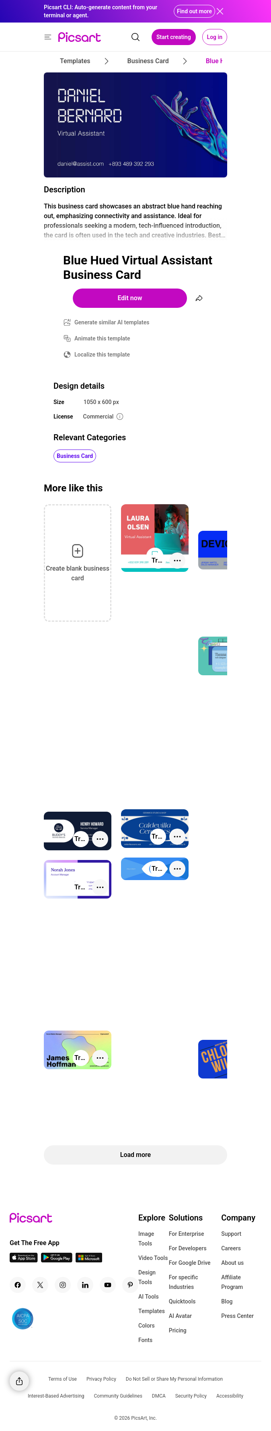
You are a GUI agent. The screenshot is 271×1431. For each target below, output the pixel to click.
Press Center (237, 1316)
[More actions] (177, 561)
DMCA (159, 1396)
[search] (135, 37)
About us (232, 1263)
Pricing (178, 1330)
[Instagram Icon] (63, 1285)
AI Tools (148, 1296)
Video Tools (153, 1258)
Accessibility (229, 1396)
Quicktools (182, 1301)
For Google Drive (190, 1263)
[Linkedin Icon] (85, 1285)
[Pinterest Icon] (130, 1285)
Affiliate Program (232, 1282)
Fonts (145, 1340)
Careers (231, 1248)
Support (231, 1234)
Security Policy (191, 1396)
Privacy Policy (101, 1379)
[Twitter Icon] (40, 1285)
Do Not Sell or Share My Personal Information (174, 1379)
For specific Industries (183, 1282)
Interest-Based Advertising (56, 1396)
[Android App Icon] (56, 1260)
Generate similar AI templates (112, 322)
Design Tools (147, 1277)
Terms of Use (62, 1379)
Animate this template (102, 338)
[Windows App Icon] (89, 1260)
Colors (146, 1325)
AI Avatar (180, 1316)
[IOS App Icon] (24, 1260)
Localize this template (102, 354)
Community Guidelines (118, 1396)
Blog (226, 1301)
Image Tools (146, 1239)
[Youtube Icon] (108, 1285)
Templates (151, 1311)
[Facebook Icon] (18, 1285)
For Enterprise (186, 1234)
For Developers (188, 1248)
